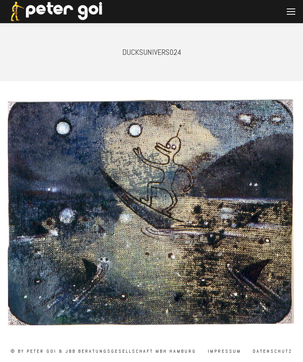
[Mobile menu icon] (291, 11)
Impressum (223, 351)
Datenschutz (271, 351)
